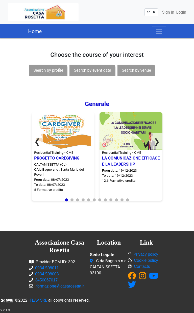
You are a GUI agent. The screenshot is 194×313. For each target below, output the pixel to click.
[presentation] (48, 70)
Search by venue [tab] (136, 70)
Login (181, 12)
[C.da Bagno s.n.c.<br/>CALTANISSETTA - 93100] (92, 261)
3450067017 (46, 280)
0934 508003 (47, 274)
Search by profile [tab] (48, 70)
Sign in (168, 12)
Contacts (142, 266)
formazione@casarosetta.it (60, 286)
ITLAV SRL (38, 300)
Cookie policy (146, 260)
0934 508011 (47, 268)
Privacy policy (145, 254)
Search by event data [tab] (92, 70)
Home (35, 31)
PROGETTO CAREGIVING (57, 158)
